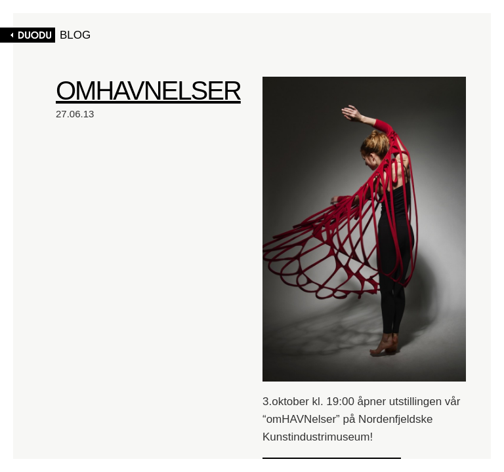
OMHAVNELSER (148, 90)
